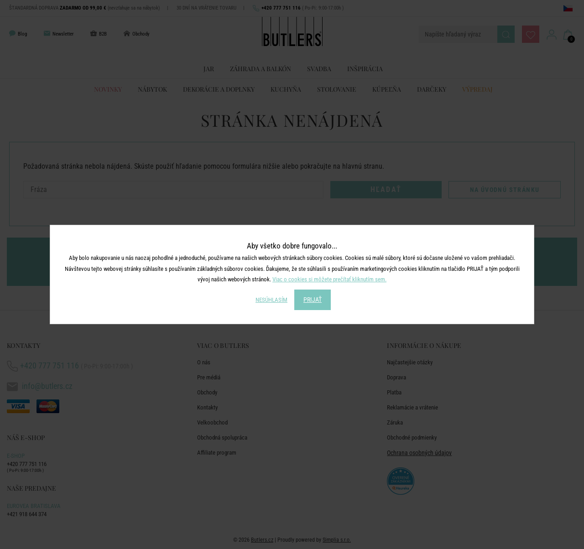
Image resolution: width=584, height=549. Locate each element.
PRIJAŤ (312, 299)
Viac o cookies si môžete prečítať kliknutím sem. (329, 279)
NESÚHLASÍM (271, 299)
